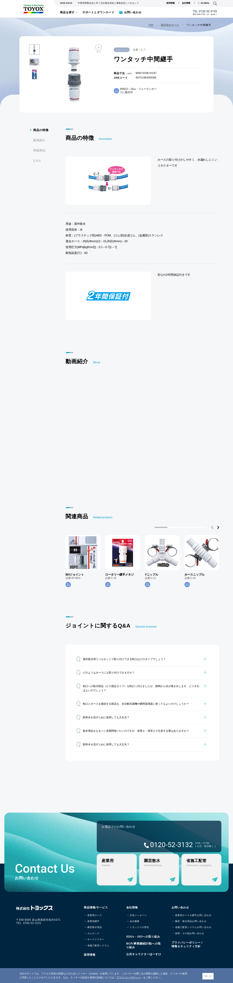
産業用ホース (94, 915)
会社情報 (186, 3)
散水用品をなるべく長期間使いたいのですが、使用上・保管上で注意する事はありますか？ (132, 730)
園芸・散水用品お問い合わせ (191, 921)
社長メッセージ (138, 915)
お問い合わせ (133, 12)
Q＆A (37, 160)
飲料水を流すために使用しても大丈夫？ (102, 717)
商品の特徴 (41, 130)
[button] (212, 527)
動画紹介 (39, 140)
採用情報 (170, 3)
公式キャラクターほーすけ (143, 954)
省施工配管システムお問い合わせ (193, 927)
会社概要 (134, 921)
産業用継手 (93, 921)
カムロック (93, 933)
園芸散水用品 (94, 927)
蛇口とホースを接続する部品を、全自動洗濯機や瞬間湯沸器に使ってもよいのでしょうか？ (132, 703)
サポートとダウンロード (98, 12)
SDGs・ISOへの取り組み (143, 936)
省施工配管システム (98, 945)
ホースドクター (95, 939)
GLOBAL (203, 3)
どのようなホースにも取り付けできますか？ (105, 672)
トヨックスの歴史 (139, 927)
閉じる (208, 976)
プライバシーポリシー (128, 977)
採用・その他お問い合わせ (189, 933)
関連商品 (39, 150)
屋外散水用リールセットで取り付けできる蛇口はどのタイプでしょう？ (121, 659)
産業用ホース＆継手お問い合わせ (193, 915)
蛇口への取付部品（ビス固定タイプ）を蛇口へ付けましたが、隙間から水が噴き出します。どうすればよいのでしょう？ (137, 687)
